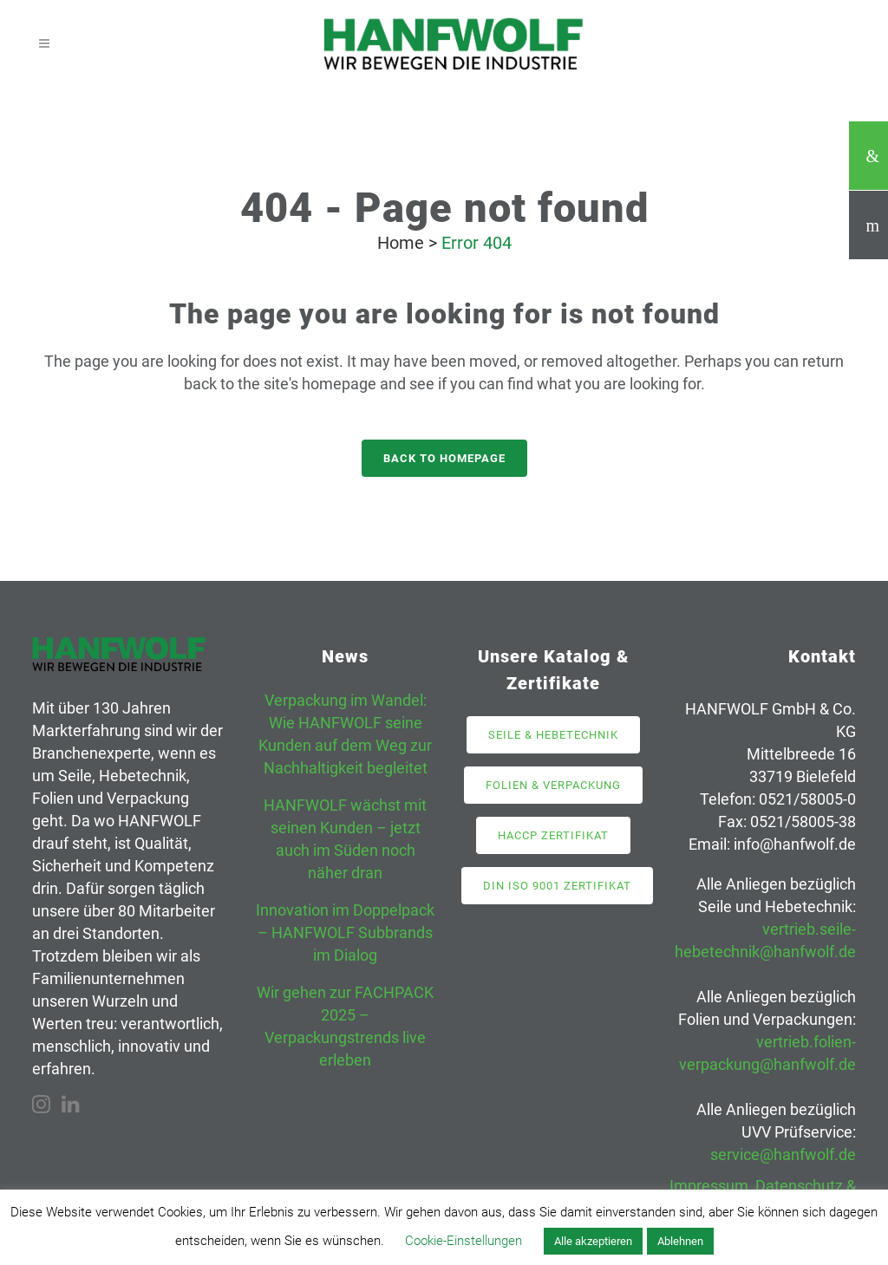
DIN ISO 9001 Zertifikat (557, 885)
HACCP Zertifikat (553, 835)
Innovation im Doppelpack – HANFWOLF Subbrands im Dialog (345, 932)
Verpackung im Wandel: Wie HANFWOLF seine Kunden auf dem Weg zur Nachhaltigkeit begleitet (345, 734)
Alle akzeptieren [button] (593, 1241)
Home (400, 242)
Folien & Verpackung (553, 785)
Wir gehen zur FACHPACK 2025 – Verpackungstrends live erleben (345, 1026)
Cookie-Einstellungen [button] (463, 1241)
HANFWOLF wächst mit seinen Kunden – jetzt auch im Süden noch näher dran (345, 839)
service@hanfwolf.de (783, 1154)
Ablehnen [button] (680, 1241)
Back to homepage (444, 458)
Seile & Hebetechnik (553, 734)
